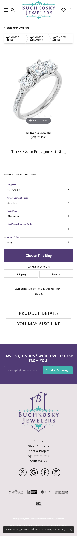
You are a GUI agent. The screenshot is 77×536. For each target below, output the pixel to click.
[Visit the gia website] (46, 492)
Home (38, 441)
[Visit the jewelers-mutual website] (61, 492)
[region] (38, 91)
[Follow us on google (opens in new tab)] (34, 472)
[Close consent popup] (71, 529)
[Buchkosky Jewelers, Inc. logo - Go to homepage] (38, 10)
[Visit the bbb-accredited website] (32, 492)
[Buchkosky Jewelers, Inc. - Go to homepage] (39, 412)
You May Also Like (38, 323)
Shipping (21, 274)
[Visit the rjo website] (39, 504)
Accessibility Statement (53, 519)
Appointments (38, 455)
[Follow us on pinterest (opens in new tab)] (23, 472)
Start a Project (39, 451)
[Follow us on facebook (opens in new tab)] (45, 472)
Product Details (39, 313)
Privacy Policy (19, 519)
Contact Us (38, 460)
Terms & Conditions (34, 519)
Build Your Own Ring (18, 27)
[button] (12, 10)
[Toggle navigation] (5, 10)
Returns (56, 274)
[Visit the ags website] (16, 492)
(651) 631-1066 (38, 137)
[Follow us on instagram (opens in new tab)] (56, 472)
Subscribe (58, 370)
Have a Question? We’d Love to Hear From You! (38, 358)
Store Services (38, 446)
